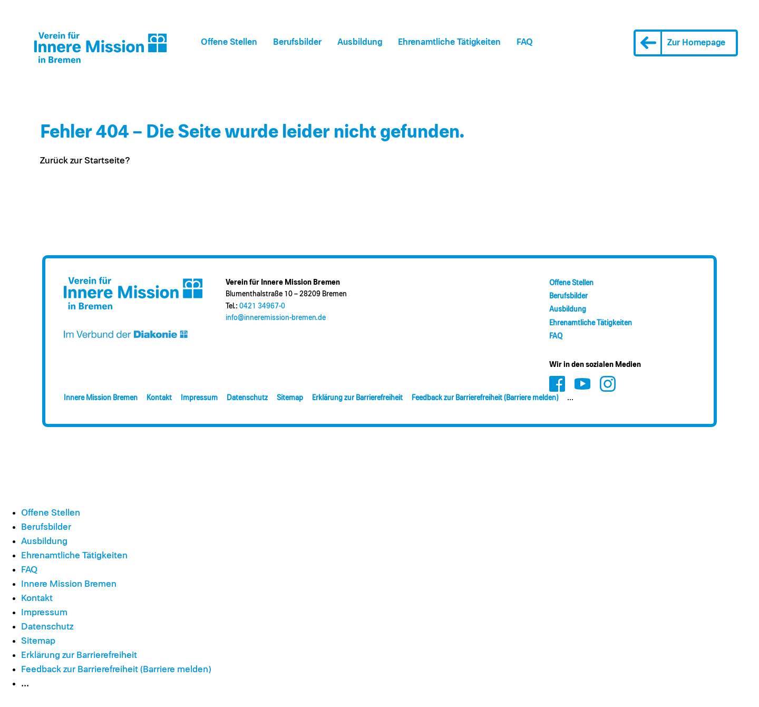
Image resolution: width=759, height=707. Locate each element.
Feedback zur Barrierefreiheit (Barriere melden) (485, 398)
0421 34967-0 (262, 306)
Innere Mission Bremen (101, 398)
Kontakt (159, 398)
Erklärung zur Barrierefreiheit (357, 398)
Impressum (199, 398)
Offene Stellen (229, 42)
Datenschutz (247, 398)
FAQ (525, 42)
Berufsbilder (297, 42)
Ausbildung (359, 42)
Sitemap (290, 398)
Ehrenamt (449, 42)
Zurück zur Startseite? (85, 161)
